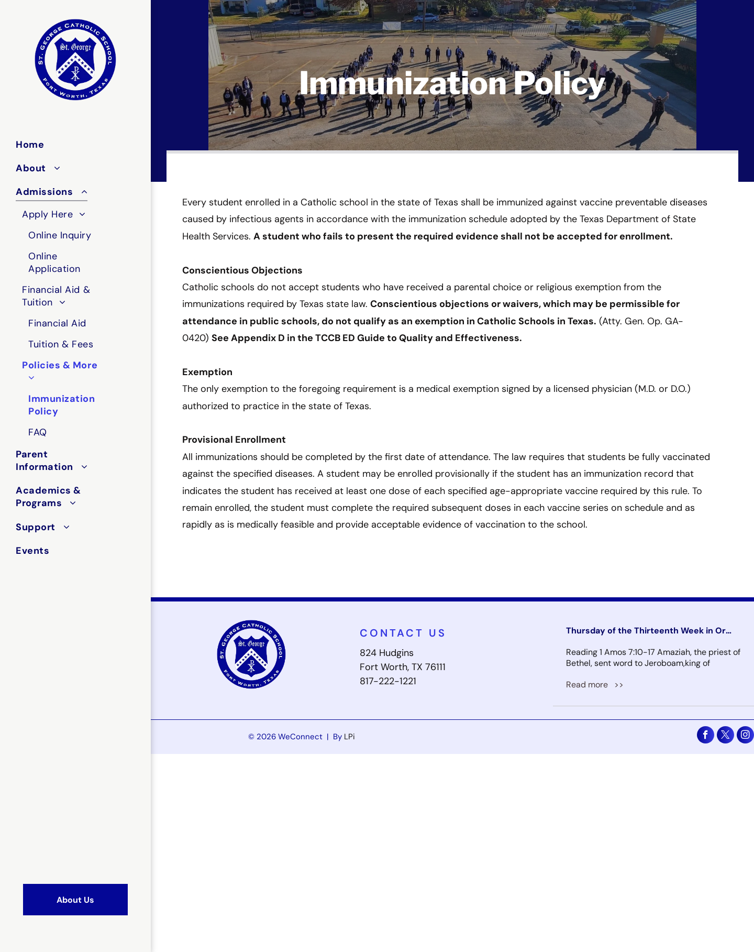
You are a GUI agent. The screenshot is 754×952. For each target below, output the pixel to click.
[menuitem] (61, 144)
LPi (349, 736)
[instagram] (745, 736)
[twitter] (725, 736)
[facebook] (705, 736)
